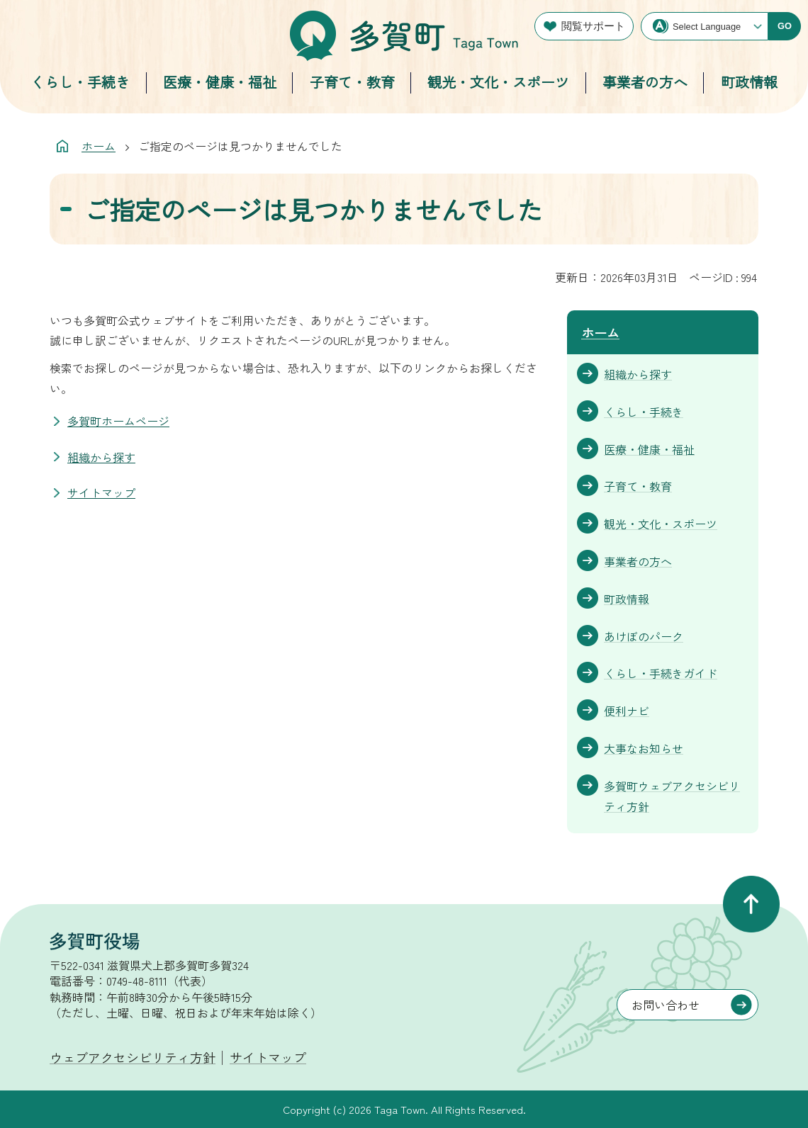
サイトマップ (101, 492)
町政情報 (749, 82)
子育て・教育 (352, 82)
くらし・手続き (80, 82)
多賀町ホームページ (118, 420)
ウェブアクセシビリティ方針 (132, 1057)
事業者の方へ (645, 82)
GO (785, 26)
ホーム (99, 145)
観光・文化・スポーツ (498, 82)
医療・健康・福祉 (219, 82)
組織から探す (101, 457)
